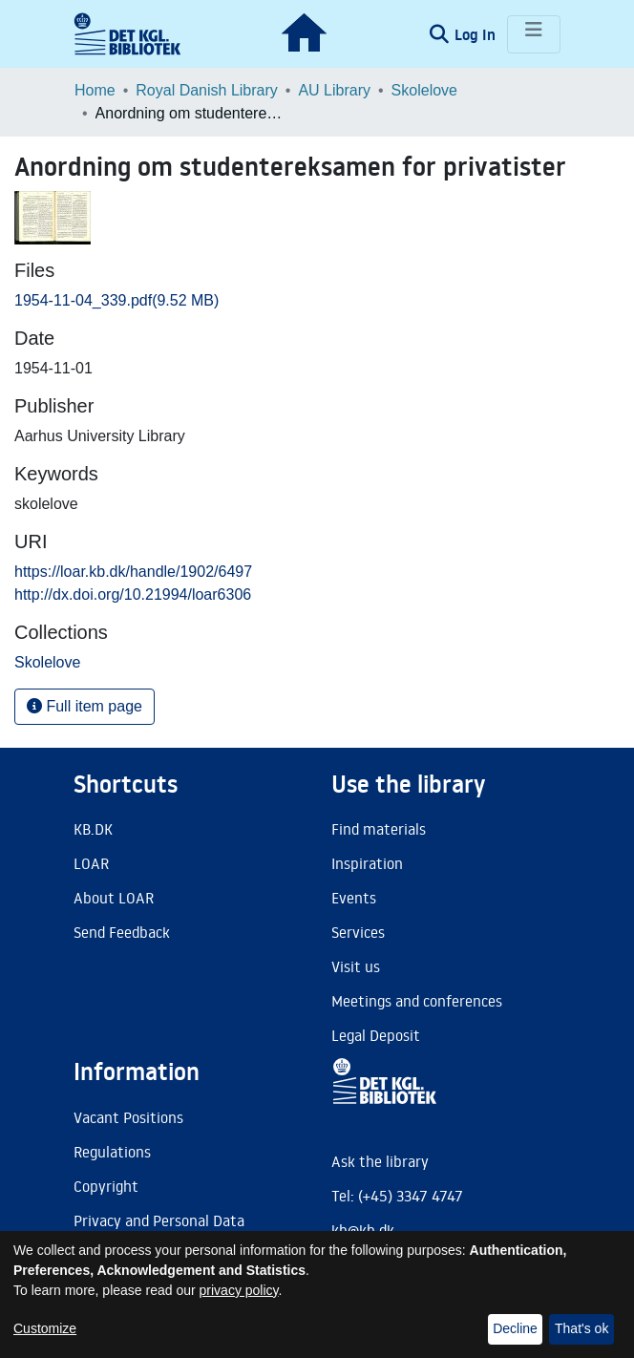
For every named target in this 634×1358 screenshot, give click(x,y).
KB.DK (93, 828)
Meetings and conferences (416, 1000)
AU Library (334, 90)
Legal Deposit (375, 1035)
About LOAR (114, 897)
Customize (44, 1328)
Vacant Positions (128, 1117)
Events (353, 897)
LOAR (91, 863)
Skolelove (424, 90)
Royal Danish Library (207, 90)
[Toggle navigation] (533, 34)
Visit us (355, 966)
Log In (476, 34)
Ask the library (380, 1161)
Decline (515, 1328)
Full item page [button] (84, 706)
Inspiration (367, 863)
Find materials (378, 828)
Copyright (106, 1186)
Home (95, 90)
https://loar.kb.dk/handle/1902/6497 (133, 571)
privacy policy (239, 1290)
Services (358, 932)
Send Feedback (122, 932)
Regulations (112, 1151)
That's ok (581, 1328)
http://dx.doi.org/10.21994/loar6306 (132, 594)
